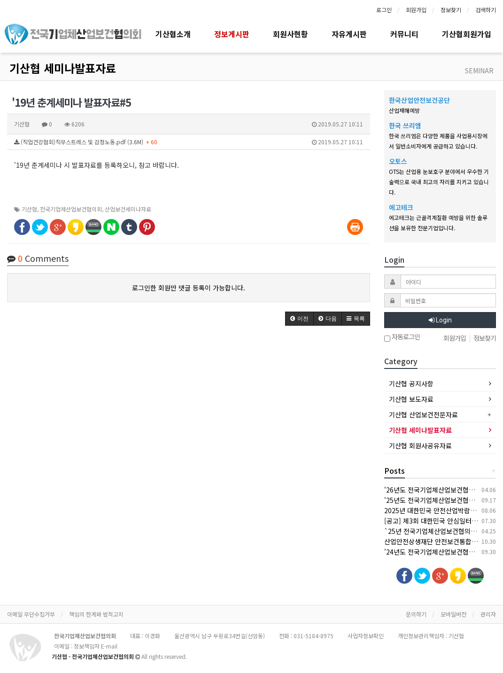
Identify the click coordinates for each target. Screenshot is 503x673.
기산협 (29, 209)
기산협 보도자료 (411, 399)
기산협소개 (173, 33)
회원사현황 (290, 33)
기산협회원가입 (466, 33)
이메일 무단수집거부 (31, 614)
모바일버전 (453, 614)
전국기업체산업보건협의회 (71, 209)
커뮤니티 (404, 33)
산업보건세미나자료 (128, 209)
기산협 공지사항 (411, 383)
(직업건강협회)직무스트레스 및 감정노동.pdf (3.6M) (188, 142)
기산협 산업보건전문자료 (423, 414)
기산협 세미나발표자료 (62, 68)
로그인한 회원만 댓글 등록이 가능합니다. (188, 287)
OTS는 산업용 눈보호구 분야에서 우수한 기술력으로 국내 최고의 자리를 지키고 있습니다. (439, 181)
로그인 (384, 10)
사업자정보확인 (366, 636)
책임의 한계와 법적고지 (96, 614)
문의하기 (416, 614)
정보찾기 (451, 10)
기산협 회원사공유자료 (420, 445)
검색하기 (485, 10)
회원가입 (416, 10)
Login (440, 320)
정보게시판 (231, 33)
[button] (299, 319)
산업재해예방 (404, 110)
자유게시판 (349, 33)
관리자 (488, 614)
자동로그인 (402, 338)
